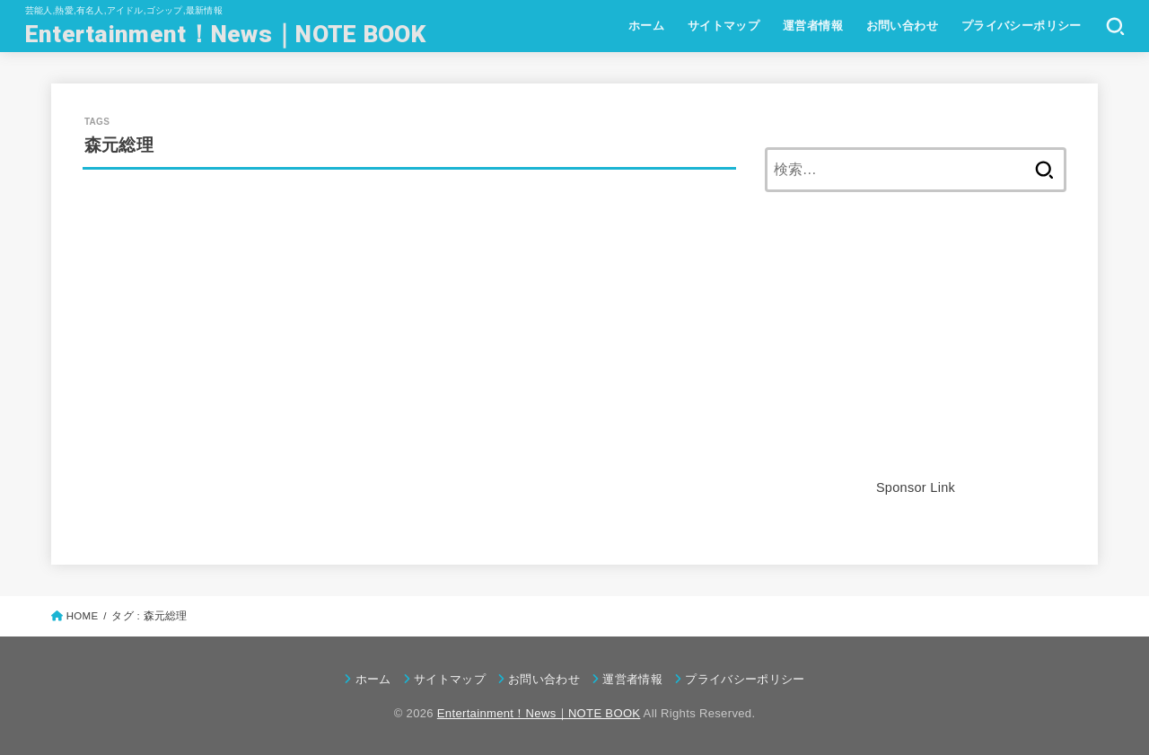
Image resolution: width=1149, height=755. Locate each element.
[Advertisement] (915, 350)
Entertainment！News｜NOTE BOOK (225, 34)
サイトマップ (723, 25)
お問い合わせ (902, 25)
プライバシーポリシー (1021, 25)
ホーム (646, 25)
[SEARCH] (1115, 26)
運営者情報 (813, 25)
